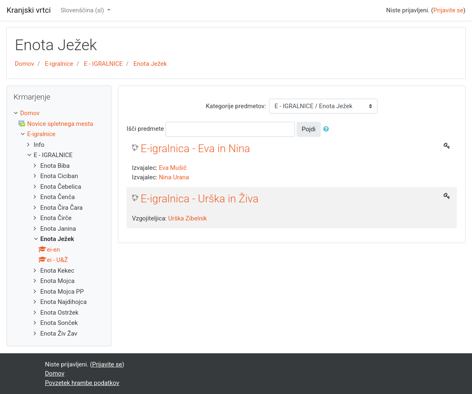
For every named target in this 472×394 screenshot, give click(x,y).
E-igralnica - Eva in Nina (195, 148)
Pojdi (309, 129)
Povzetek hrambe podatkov (82, 383)
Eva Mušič (173, 168)
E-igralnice (59, 63)
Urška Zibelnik (187, 218)
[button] (327, 129)
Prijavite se (448, 10)
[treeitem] (59, 113)
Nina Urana (174, 177)
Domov (24, 63)
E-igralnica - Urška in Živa (199, 198)
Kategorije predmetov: (236, 106)
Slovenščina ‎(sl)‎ (83, 10)
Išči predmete (145, 128)
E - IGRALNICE (103, 63)
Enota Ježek (150, 63)
